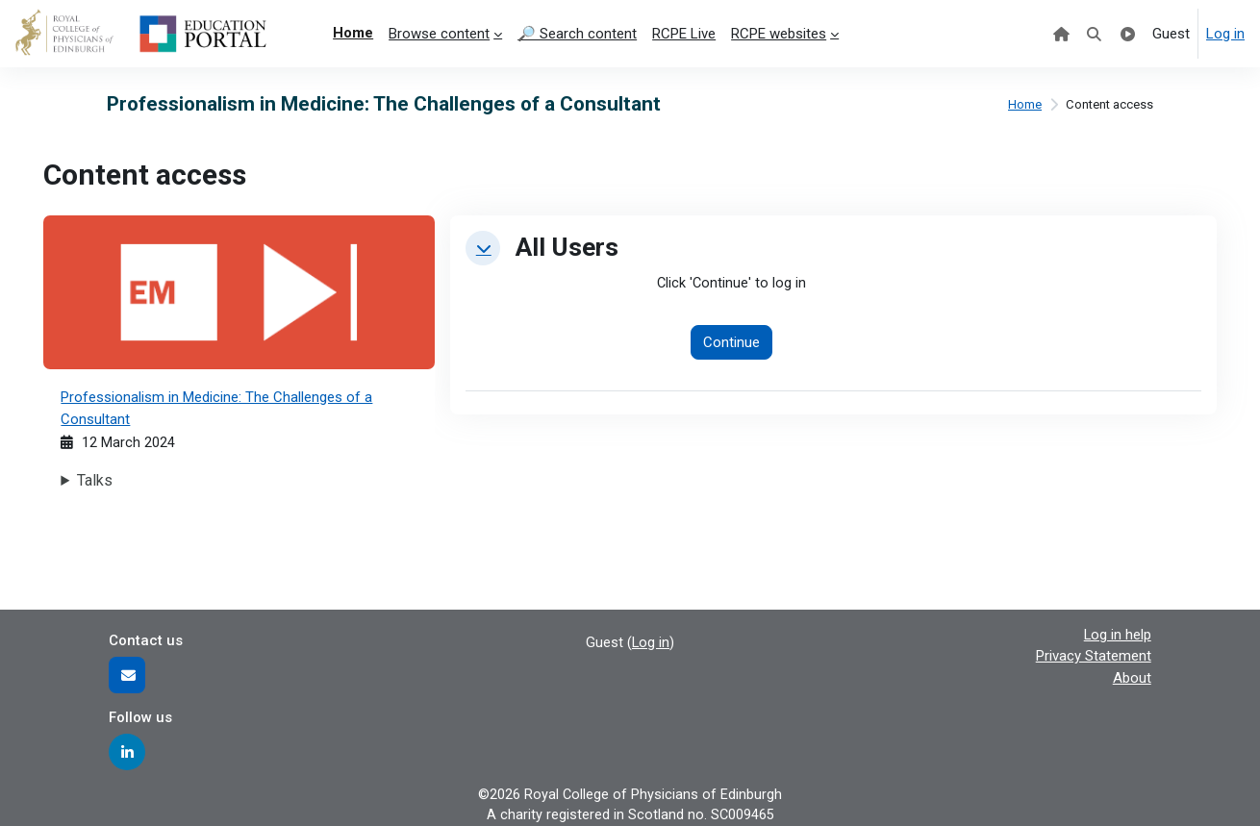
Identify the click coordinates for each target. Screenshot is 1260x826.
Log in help (1117, 632)
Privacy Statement (1093, 654)
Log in (1225, 33)
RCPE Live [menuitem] (684, 33)
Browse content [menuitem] (439, 33)
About (1132, 676)
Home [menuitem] (353, 32)
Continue (732, 343)
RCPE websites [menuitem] (778, 33)
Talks (95, 481)
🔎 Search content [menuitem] (577, 33)
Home (1023, 105)
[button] (483, 249)
